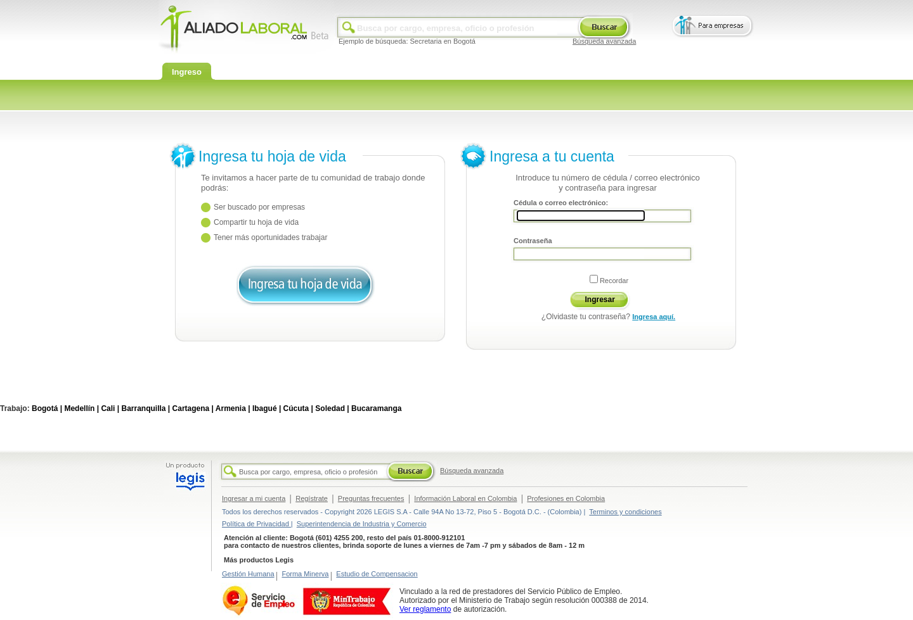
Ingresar (600, 299)
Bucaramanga (376, 408)
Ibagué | (266, 408)
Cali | (110, 408)
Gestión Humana (248, 574)
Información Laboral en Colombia (465, 498)
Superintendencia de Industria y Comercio (362, 524)
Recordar (614, 280)
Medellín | (81, 408)
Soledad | (332, 408)
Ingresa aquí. (653, 316)
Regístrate (311, 498)
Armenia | (233, 408)
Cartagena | (193, 408)
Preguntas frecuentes (371, 498)
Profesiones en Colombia (566, 498)
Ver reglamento (425, 609)
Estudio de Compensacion (376, 574)
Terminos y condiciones (625, 512)
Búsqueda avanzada (604, 41)
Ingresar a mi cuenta (253, 498)
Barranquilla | (145, 408)
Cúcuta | (298, 408)
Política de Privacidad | (257, 524)
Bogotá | (47, 408)
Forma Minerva (305, 574)
